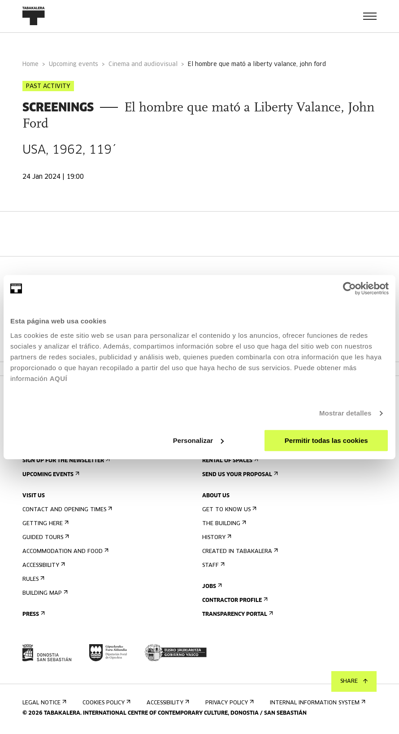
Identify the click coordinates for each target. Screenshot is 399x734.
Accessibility (42, 565)
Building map (44, 593)
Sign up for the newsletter (65, 461)
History (216, 537)
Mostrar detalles (345, 413)
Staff (212, 565)
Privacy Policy (228, 703)
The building (223, 523)
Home (30, 64)
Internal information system (317, 703)
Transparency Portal (236, 614)
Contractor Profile (234, 600)
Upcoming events (73, 64)
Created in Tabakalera (239, 551)
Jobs (211, 586)
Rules (32, 579)
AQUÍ (59, 378)
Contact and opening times (66, 510)
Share (354, 681)
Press (32, 614)
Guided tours (44, 537)
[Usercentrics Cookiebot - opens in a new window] (349, 288)
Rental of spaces (229, 461)
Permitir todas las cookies (326, 440)
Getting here (44, 523)
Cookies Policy (105, 703)
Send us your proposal (239, 475)
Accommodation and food (64, 551)
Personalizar (198, 440)
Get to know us (228, 510)
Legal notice (43, 703)
